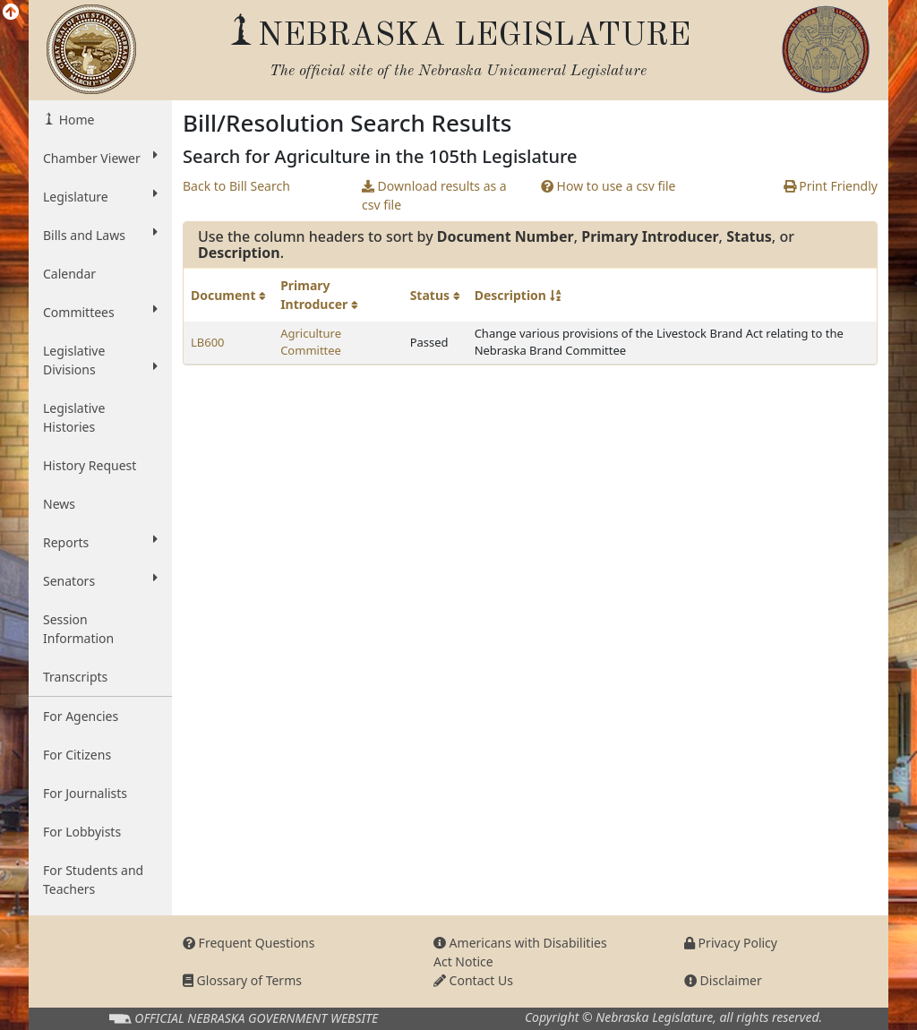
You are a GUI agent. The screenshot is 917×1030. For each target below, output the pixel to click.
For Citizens (77, 754)
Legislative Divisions (100, 360)
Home (75, 119)
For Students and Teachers (93, 879)
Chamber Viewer (100, 158)
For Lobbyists (82, 831)
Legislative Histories (74, 417)
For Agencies (80, 716)
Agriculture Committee (310, 342)
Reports (100, 542)
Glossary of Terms (242, 980)
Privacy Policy (730, 942)
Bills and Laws (100, 235)
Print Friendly (831, 185)
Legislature (100, 196)
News (59, 503)
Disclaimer (723, 980)
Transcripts (75, 676)
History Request (89, 465)
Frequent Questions (249, 942)
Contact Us (473, 980)
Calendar (69, 273)
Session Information (78, 629)
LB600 (208, 342)
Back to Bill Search (236, 185)
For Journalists (85, 793)
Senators (100, 580)
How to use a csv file (608, 185)
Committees (100, 312)
